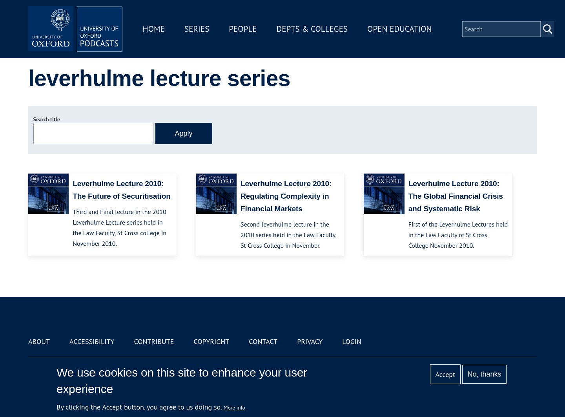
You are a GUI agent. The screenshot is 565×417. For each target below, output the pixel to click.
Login (351, 341)
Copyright (211, 341)
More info (234, 407)
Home (154, 29)
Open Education (399, 29)
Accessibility (91, 341)
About (39, 341)
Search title (46, 119)
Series (196, 29)
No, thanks (484, 374)
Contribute (154, 341)
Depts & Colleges (312, 29)
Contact (263, 341)
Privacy (310, 341)
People (243, 29)
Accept (445, 374)
